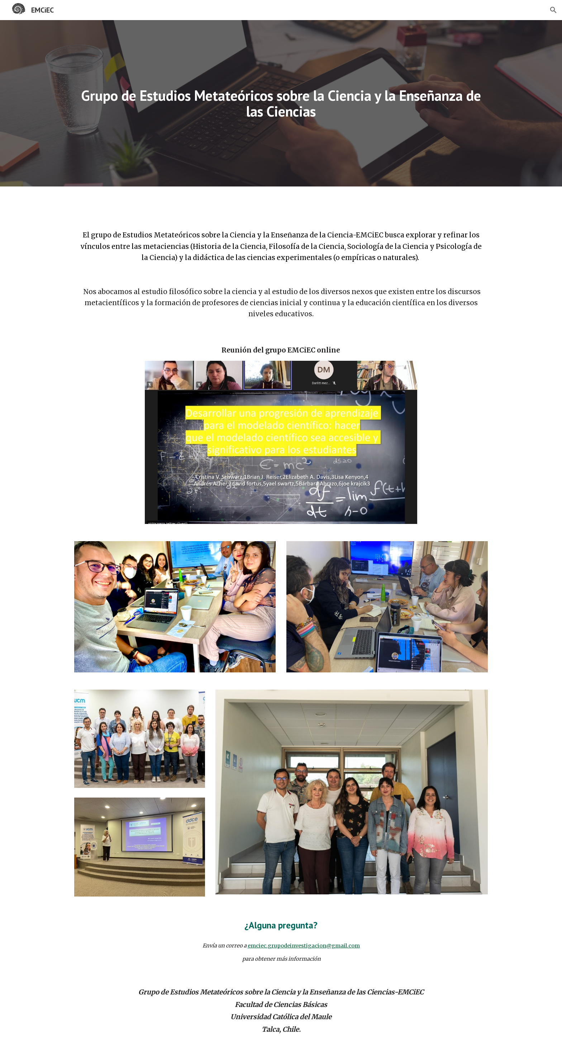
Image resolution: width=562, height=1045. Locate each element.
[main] (281, 103)
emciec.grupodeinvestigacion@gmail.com (304, 945)
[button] (553, 10)
